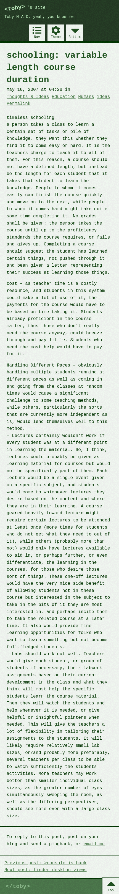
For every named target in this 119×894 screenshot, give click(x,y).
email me (94, 844)
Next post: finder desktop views (45, 870)
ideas (103, 97)
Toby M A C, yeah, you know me (38, 17)
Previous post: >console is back (45, 863)
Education (63, 97)
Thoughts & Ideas (28, 97)
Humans (86, 97)
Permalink (18, 104)
